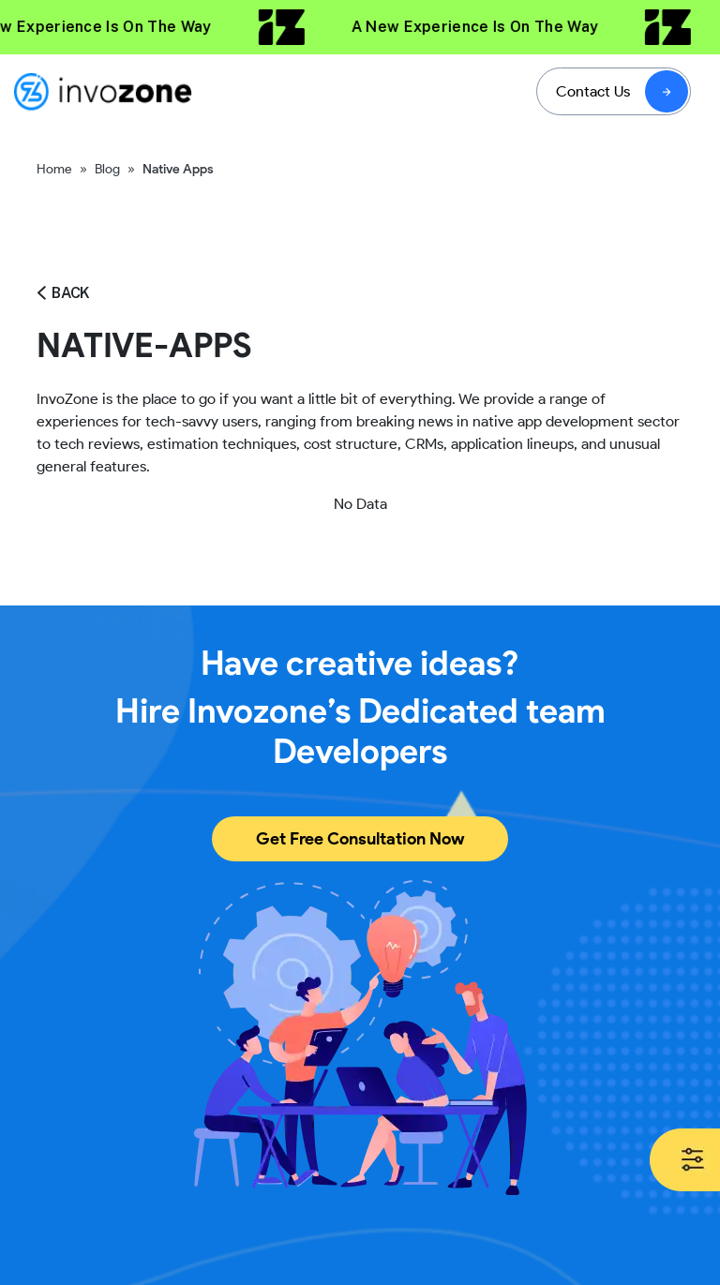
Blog (107, 169)
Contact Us (593, 91)
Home (54, 169)
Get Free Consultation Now (360, 839)
